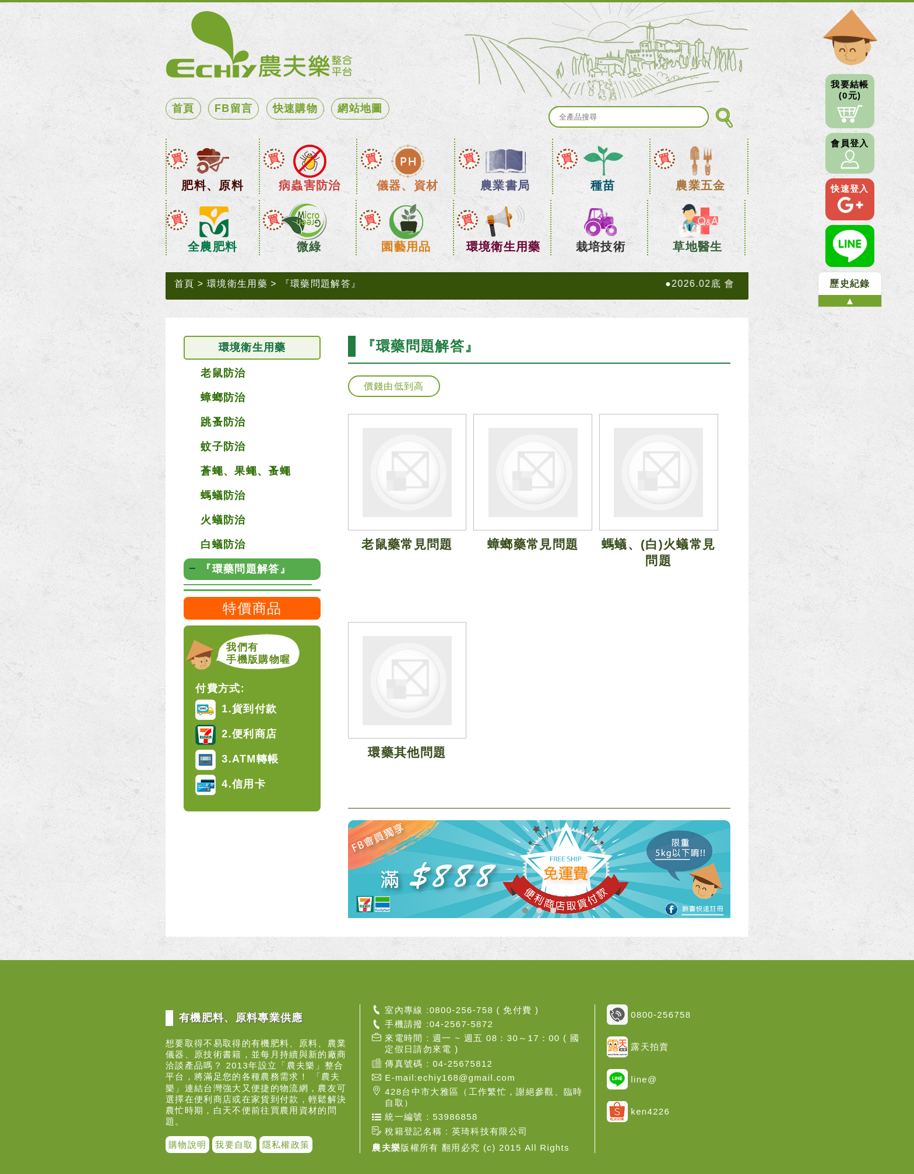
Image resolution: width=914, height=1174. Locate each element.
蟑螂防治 (223, 397)
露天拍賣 (638, 1046)
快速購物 (295, 108)
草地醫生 (697, 246)
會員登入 (850, 153)
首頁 (183, 108)
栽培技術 (600, 246)
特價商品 (252, 608)
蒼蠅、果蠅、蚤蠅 (246, 471)
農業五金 (700, 185)
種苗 (603, 185)
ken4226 (638, 1111)
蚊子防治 (223, 446)
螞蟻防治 (223, 495)
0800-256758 (649, 1014)
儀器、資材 (408, 185)
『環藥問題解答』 (320, 284)
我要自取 (234, 1145)
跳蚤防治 (223, 422)
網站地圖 (360, 108)
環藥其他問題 (407, 752)
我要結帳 (849, 101)
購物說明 (187, 1145)
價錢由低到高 (394, 386)
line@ (632, 1079)
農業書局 (505, 185)
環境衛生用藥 (503, 246)
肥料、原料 (212, 185)
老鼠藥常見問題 (406, 544)
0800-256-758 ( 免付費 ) (484, 1010)
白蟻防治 (223, 544)
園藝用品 (406, 246)
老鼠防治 (223, 373)
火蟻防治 (223, 520)
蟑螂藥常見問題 (532, 544)
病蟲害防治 (310, 185)
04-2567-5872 (461, 1024)
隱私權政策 (286, 1145)
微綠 (309, 246)
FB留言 (233, 108)
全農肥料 (212, 246)
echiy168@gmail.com (466, 1077)
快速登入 (850, 200)
